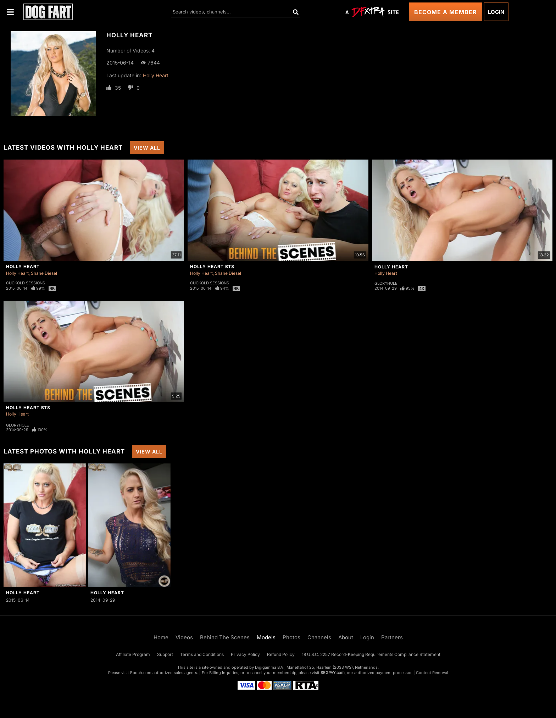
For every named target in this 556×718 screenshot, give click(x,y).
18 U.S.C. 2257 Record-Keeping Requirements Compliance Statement (371, 654)
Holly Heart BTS (212, 266)
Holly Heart (155, 75)
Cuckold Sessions (25, 282)
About (345, 637)
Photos (291, 637)
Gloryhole (385, 283)
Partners (392, 637)
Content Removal (432, 672)
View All (147, 148)
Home (161, 637)
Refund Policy (281, 654)
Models (266, 637)
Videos (184, 637)
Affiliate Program (133, 654)
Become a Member (445, 12)
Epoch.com (140, 672)
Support (165, 654)
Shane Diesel (44, 273)
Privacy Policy (245, 654)
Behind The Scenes (225, 637)
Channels (319, 637)
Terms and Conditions (202, 654)
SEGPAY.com (333, 672)
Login (496, 12)
